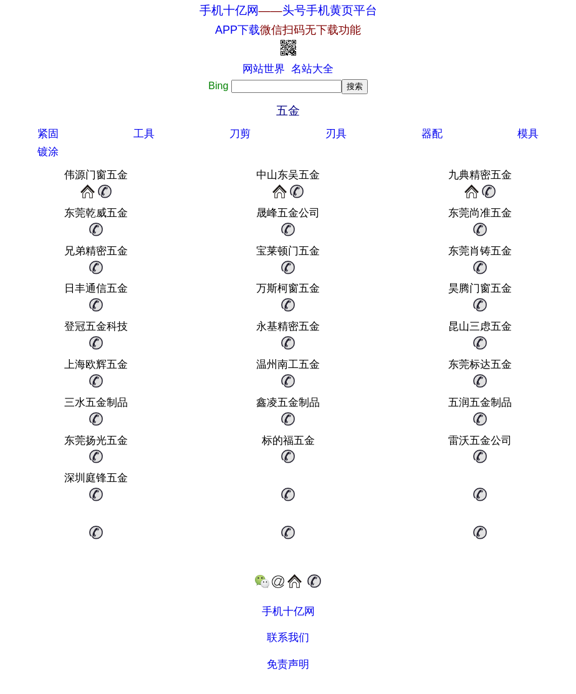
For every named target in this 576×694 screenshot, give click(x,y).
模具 (528, 134)
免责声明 (288, 664)
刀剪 (240, 134)
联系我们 (288, 637)
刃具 (336, 134)
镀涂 (48, 152)
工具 (144, 134)
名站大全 (312, 69)
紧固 (48, 134)
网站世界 (263, 69)
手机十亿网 (229, 10)
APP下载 (288, 30)
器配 (432, 134)
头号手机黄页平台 (329, 10)
